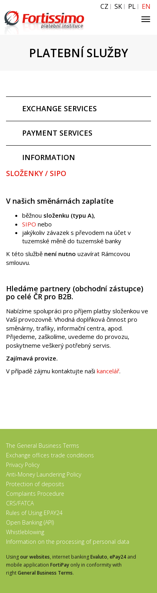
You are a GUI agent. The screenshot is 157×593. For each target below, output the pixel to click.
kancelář (108, 371)
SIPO (29, 224)
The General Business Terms (42, 445)
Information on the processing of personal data (67, 541)
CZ (104, 6)
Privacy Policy (22, 465)
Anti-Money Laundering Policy (43, 474)
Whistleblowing (25, 532)
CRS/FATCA (20, 503)
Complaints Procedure (35, 493)
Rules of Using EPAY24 (34, 513)
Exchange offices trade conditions (50, 455)
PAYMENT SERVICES (57, 133)
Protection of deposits (35, 484)
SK (118, 6)
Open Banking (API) (30, 522)
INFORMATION (48, 157)
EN (146, 6)
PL (132, 6)
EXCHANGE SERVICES (59, 108)
